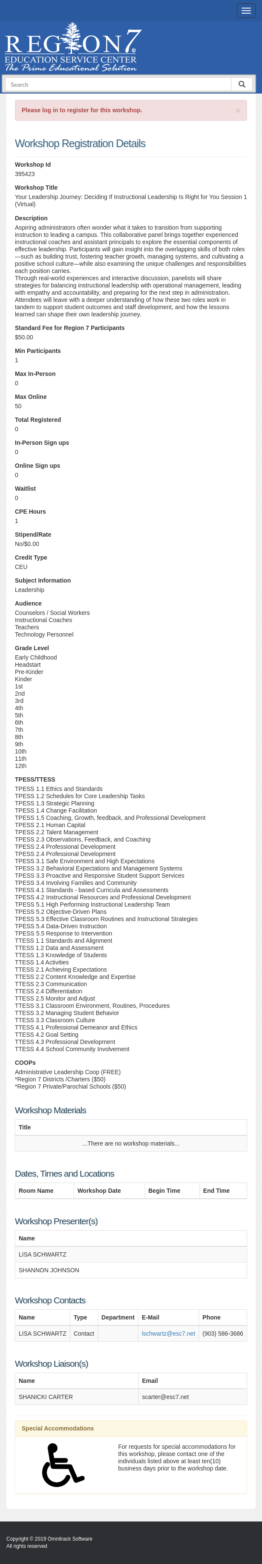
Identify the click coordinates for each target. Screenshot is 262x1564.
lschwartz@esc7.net (168, 1333)
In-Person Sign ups (42, 442)
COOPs (25, 1062)
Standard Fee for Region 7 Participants (70, 327)
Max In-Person (35, 373)
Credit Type (31, 557)
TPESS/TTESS (35, 779)
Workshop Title (36, 187)
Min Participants (38, 350)
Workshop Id (33, 164)
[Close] (238, 110)
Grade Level (32, 648)
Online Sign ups (37, 465)
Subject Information (43, 580)
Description (31, 218)
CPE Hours (30, 511)
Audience (28, 603)
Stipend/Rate (33, 534)
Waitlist (25, 488)
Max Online (31, 396)
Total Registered (38, 419)
